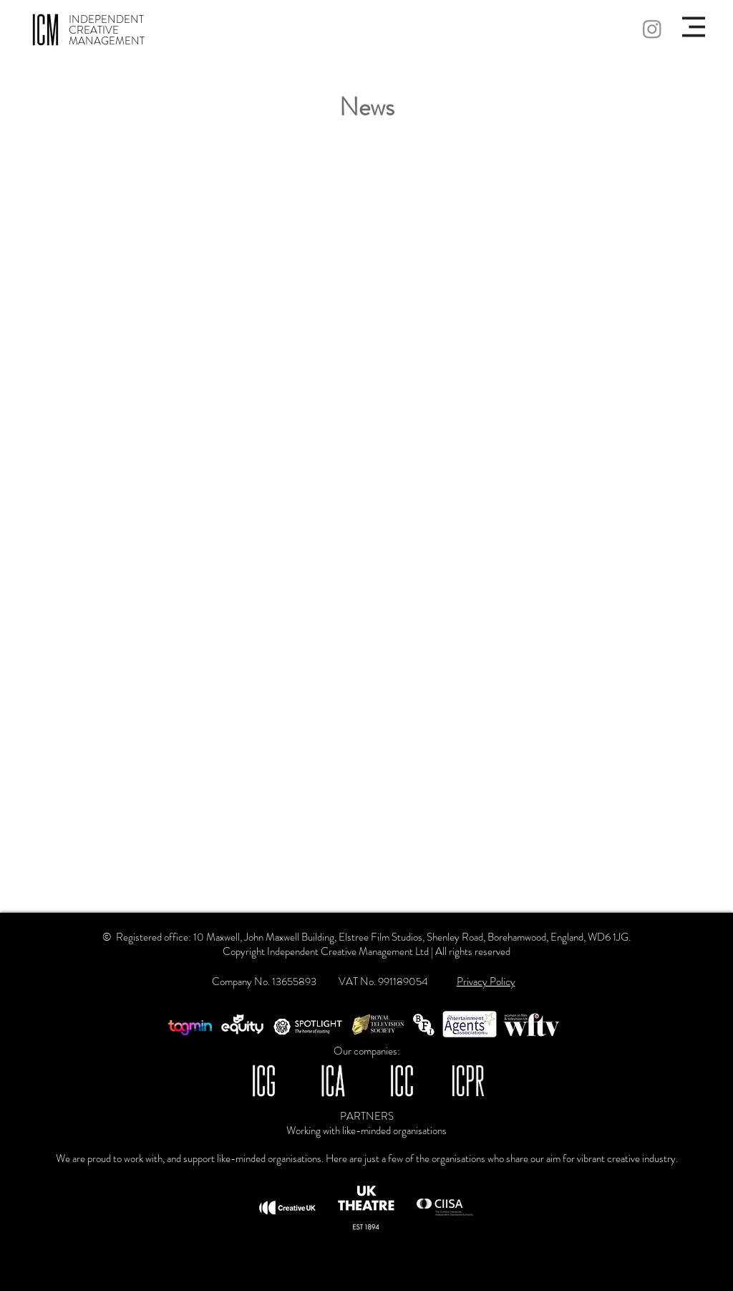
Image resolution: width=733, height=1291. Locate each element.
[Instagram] (652, 28)
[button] (693, 26)
